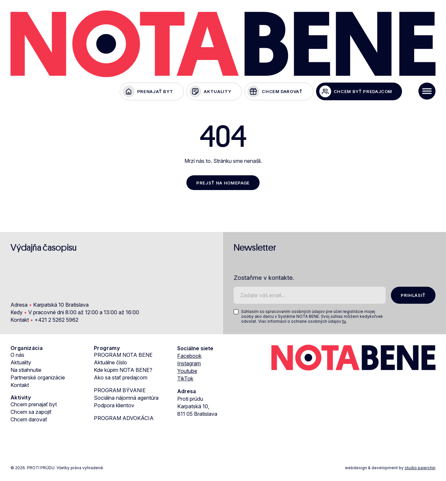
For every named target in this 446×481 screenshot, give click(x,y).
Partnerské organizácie (38, 378)
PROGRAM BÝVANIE (120, 391)
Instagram (189, 364)
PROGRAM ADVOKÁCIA (124, 419)
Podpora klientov (114, 406)
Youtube (187, 372)
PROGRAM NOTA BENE (123, 356)
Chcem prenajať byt (34, 405)
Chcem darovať (29, 420)
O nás (17, 356)
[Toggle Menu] (426, 91)
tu (344, 322)
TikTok (185, 379)
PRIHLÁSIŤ (412, 296)
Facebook (189, 357)
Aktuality (21, 363)
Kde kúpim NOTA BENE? (123, 371)
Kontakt (20, 386)
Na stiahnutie (26, 371)
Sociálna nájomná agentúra (126, 399)
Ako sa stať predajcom (120, 378)
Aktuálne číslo (110, 363)
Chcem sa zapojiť (31, 413)
